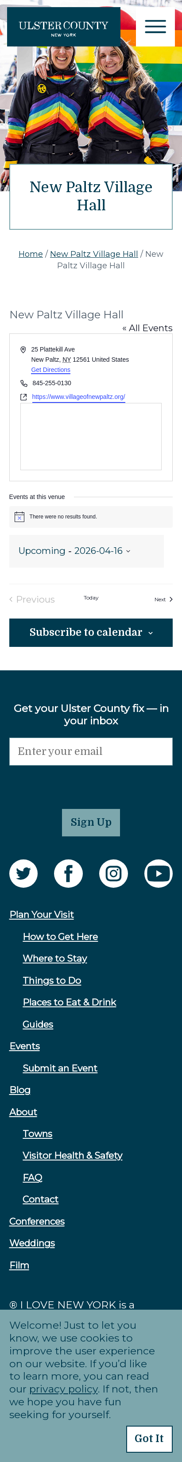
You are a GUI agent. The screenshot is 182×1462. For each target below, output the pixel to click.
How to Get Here (60, 936)
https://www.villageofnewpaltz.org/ (78, 396)
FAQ (32, 1177)
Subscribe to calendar (86, 632)
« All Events (147, 327)
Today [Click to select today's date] (91, 598)
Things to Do (52, 980)
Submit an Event (60, 1068)
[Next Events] (164, 599)
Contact (40, 1199)
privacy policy (63, 1389)
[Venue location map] (91, 436)
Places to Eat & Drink (69, 1002)
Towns (37, 1133)
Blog (20, 1089)
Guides (38, 1024)
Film (19, 1265)
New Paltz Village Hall (94, 254)
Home (31, 254)
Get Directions (50, 369)
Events (24, 1046)
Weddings (32, 1243)
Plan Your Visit (41, 914)
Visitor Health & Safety (72, 1155)
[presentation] (76, 783)
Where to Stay (55, 958)
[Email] (91, 751)
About (23, 1112)
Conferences (37, 1221)
